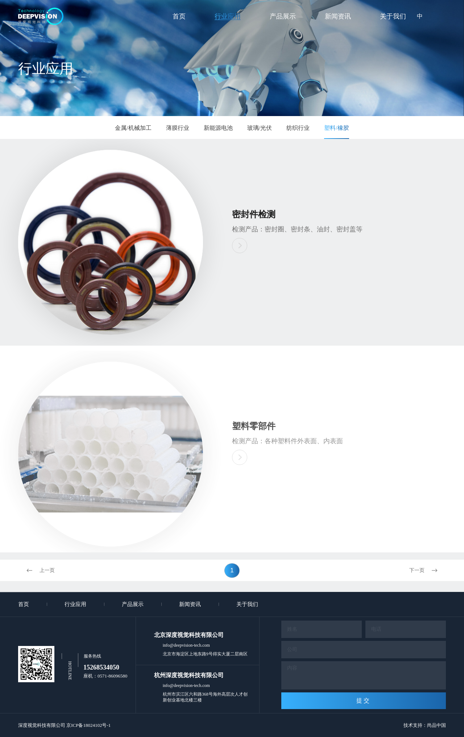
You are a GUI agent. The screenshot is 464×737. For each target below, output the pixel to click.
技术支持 (412, 725)
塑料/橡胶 (336, 128)
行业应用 (228, 16)
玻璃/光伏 (259, 128)
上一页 (36, 570)
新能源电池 (218, 128)
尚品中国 (436, 725)
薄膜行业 (177, 128)
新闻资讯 (338, 16)
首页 (179, 16)
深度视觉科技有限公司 (41, 725)
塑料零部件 (254, 433)
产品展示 (283, 16)
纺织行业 (298, 128)
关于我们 (393, 16)
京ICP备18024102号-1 (88, 725)
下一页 (427, 570)
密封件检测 (254, 215)
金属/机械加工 (133, 128)
